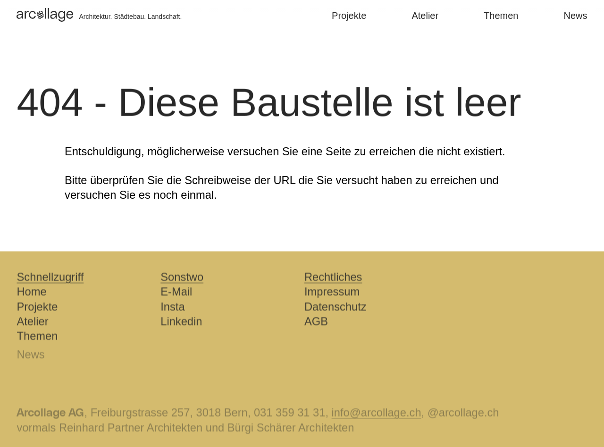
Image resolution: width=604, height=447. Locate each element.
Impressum (332, 293)
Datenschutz (335, 308)
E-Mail (176, 293)
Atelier (421, 15)
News (571, 15)
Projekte (345, 15)
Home (31, 293)
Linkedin (181, 322)
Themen (497, 15)
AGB (316, 322)
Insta (172, 308)
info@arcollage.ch (376, 414)
